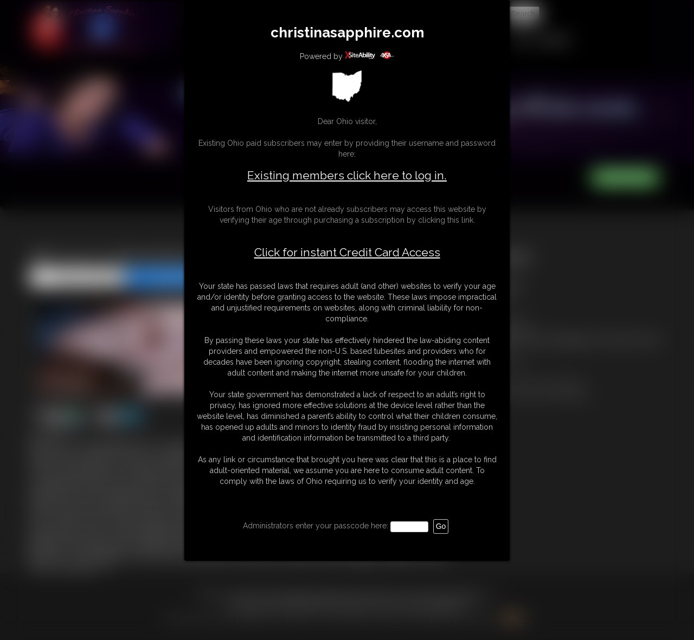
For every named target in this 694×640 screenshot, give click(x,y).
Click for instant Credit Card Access (347, 252)
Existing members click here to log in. (347, 175)
